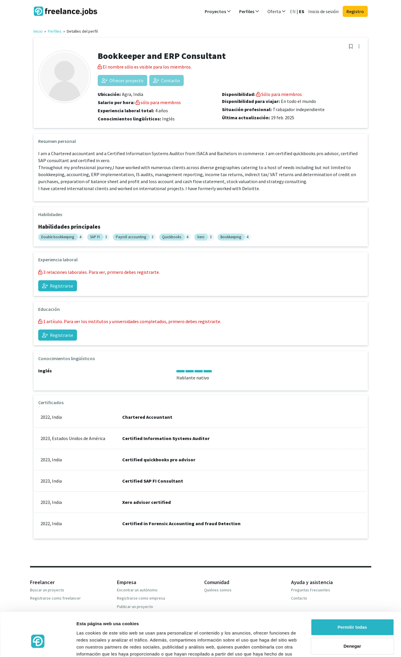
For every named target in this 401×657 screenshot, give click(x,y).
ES (301, 11)
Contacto (166, 80)
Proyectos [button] (218, 11)
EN (293, 11)
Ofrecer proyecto (122, 80)
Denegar (352, 614)
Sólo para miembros (279, 94)
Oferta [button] (276, 11)
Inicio (38, 31)
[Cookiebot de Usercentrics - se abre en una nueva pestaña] (37, 645)
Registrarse (57, 286)
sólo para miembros (158, 102)
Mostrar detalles (93, 645)
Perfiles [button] (249, 11)
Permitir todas (352, 595)
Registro (355, 11)
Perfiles (55, 31)
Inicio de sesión (323, 11)
